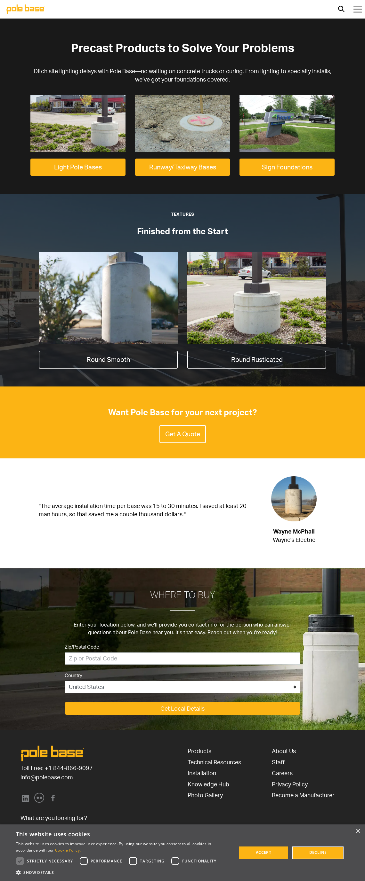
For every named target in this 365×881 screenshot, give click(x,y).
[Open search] (341, 9)
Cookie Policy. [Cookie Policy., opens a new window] (68, 850)
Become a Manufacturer (303, 795)
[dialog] (182, 852)
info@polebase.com (46, 777)
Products (199, 750)
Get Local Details (182, 708)
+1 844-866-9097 (69, 767)
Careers (282, 772)
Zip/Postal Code (82, 647)
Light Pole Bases (78, 167)
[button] (123, 872)
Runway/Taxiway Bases (182, 167)
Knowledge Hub (208, 784)
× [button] (357, 831)
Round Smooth (108, 359)
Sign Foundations (287, 167)
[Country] (182, 687)
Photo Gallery (205, 795)
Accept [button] (263, 852)
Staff (278, 762)
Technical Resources (214, 762)
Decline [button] (318, 852)
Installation (202, 772)
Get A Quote (182, 434)
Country (73, 675)
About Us (284, 750)
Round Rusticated (257, 359)
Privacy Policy (290, 784)
